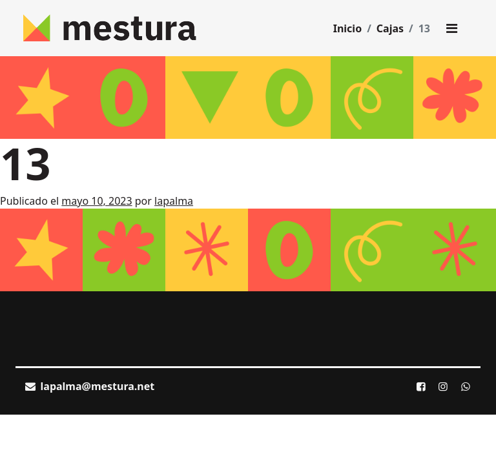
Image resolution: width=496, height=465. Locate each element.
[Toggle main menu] (451, 28)
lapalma (173, 201)
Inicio (347, 28)
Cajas (390, 28)
